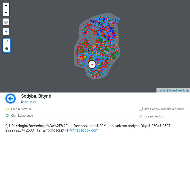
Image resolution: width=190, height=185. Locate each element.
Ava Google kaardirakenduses (162, 109)
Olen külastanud (19, 115)
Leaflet (162, 90)
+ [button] (6, 6)
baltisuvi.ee (29, 102)
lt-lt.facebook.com (83, 130)
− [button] (6, 13)
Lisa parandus (151, 116)
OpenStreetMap (179, 90)
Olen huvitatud (18, 109)
